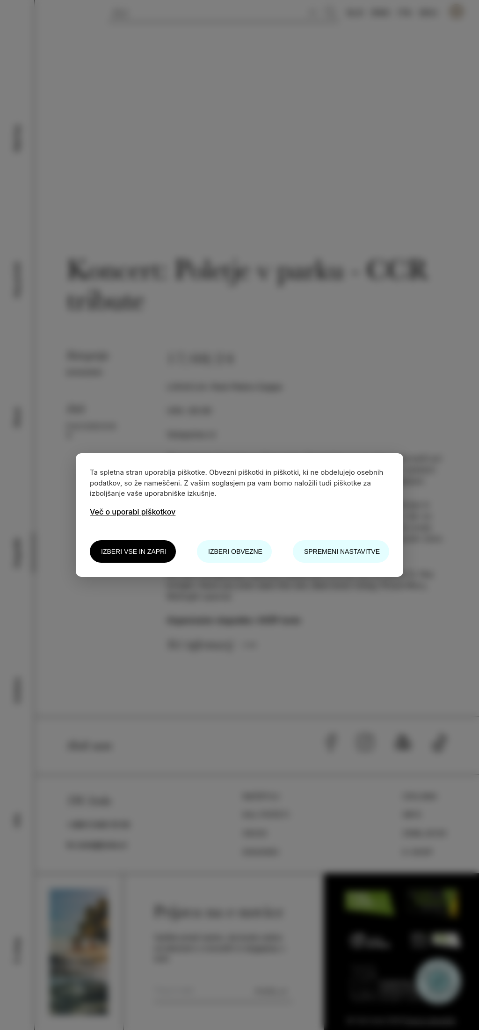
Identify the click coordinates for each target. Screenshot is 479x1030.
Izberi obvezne (235, 551)
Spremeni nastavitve (342, 551)
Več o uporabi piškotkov (132, 511)
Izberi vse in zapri (134, 551)
